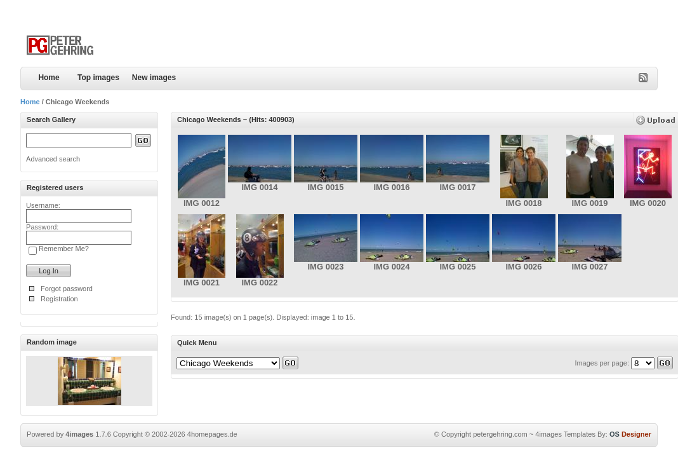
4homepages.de (212, 434)
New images (154, 77)
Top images (98, 77)
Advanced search (53, 159)
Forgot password (67, 288)
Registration (59, 299)
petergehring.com (500, 434)
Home (48, 77)
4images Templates (565, 434)
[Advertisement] (509, 35)
